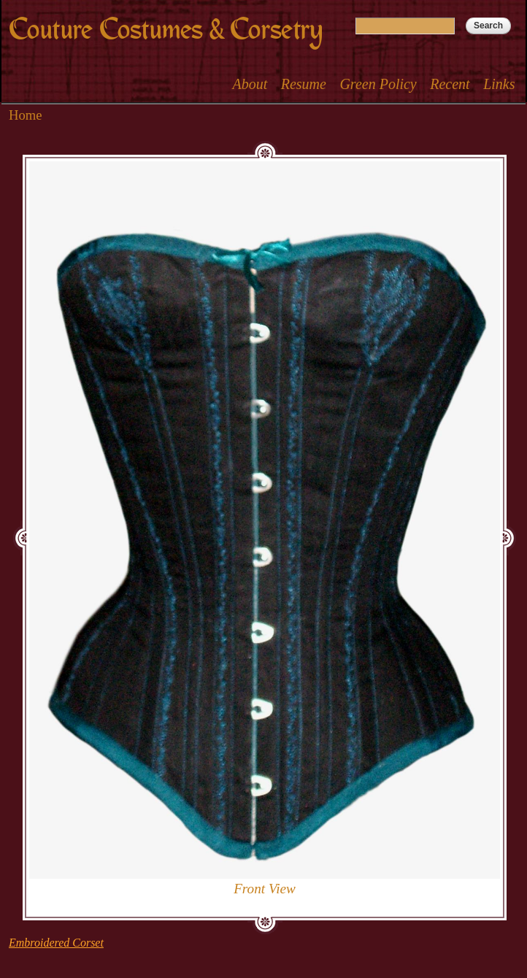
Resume (303, 84)
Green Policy (377, 84)
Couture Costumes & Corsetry (166, 29)
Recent (449, 84)
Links (499, 84)
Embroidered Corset (56, 942)
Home (25, 115)
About (249, 84)
